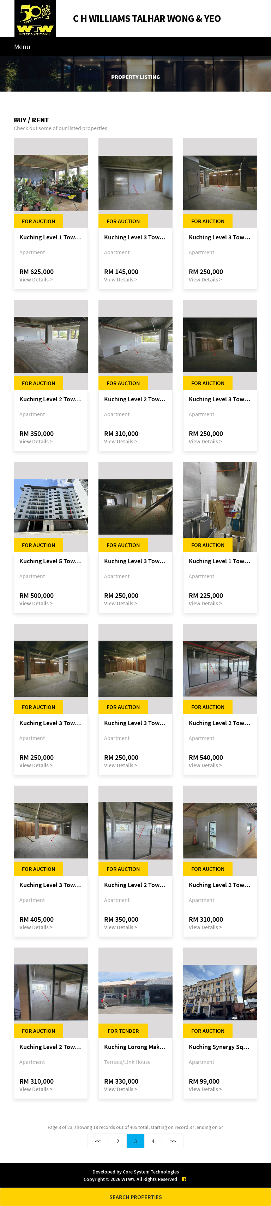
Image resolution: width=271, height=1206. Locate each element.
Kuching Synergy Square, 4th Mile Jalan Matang (220, 1047)
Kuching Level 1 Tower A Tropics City (50, 237)
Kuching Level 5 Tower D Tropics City (50, 561)
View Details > (36, 279)
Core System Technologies (151, 1172)
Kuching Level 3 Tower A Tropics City (135, 237)
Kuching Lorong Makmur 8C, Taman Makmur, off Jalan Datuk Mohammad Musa (135, 1047)
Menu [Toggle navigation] (22, 46)
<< (98, 1140)
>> (173, 1140)
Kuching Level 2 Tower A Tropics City (50, 399)
